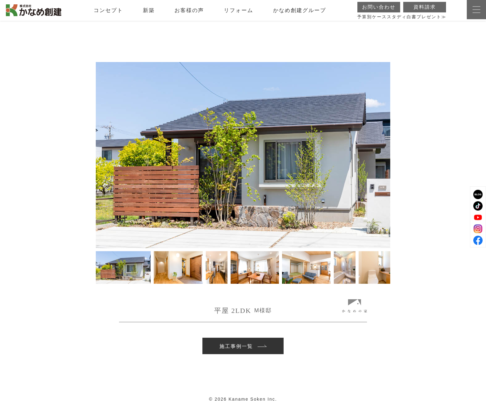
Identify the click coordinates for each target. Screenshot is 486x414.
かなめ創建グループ (299, 14)
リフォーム (238, 14)
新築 (149, 14)
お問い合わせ (378, 10)
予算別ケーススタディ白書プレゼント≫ (401, 20)
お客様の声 (189, 14)
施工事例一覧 (243, 348)
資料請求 (424, 10)
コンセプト (108, 14)
